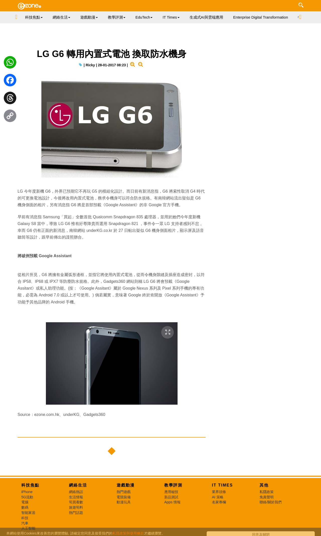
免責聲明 (267, 497)
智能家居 (28, 513)
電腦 (24, 502)
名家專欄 (219, 502)
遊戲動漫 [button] (89, 17)
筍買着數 (76, 502)
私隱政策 (267, 492)
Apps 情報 (172, 502)
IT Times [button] (171, 17)
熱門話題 (76, 513)
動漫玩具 (124, 502)
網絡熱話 (76, 492)
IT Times (222, 485)
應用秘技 (171, 492)
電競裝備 (124, 497)
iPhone (27, 492)
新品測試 (171, 497)
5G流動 (27, 497)
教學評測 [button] (116, 17)
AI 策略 (217, 497)
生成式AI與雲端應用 (206, 17)
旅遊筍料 (76, 507)
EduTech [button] (143, 17)
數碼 (24, 507)
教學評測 (173, 485)
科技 (24, 518)
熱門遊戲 (124, 492)
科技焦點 (30, 485)
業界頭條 (219, 492)
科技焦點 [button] (34, 17)
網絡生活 (78, 485)
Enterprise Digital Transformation (260, 17)
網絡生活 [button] (61, 17)
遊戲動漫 (126, 485)
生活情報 (76, 497)
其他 (264, 485)
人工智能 (28, 528)
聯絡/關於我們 (271, 502)
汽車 (24, 523)
